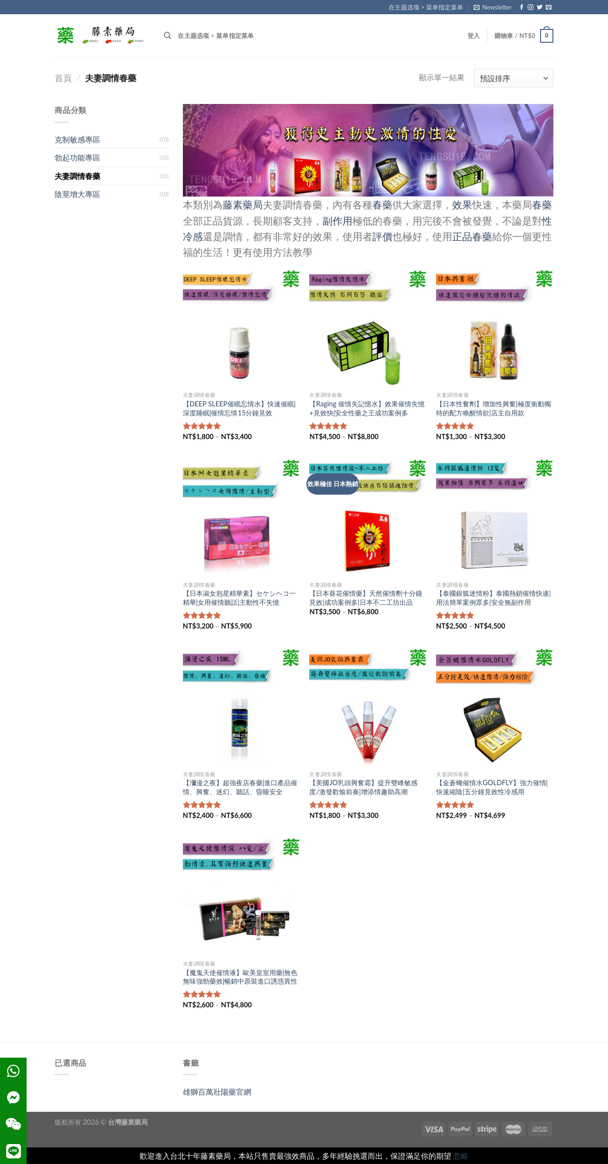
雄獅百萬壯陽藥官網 (217, 1091)
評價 (382, 236)
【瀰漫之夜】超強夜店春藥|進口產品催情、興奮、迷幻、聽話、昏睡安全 (240, 787)
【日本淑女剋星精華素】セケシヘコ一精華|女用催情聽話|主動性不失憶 (239, 597)
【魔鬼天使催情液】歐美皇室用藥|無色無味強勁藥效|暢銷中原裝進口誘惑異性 (240, 977)
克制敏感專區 (77, 139)
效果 (462, 204)
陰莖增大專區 (77, 193)
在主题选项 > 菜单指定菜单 (426, 7)
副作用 (337, 220)
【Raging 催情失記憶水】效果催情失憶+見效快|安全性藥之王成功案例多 (366, 408)
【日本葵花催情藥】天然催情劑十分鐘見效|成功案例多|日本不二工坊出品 (365, 597)
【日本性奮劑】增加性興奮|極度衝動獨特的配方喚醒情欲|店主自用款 (493, 408)
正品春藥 (472, 236)
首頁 (63, 78)
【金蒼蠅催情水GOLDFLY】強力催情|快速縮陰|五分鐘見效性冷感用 (492, 787)
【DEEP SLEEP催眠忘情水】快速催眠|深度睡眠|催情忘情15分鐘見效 (239, 408)
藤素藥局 (243, 204)
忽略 (460, 1155)
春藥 (382, 204)
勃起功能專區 (77, 157)
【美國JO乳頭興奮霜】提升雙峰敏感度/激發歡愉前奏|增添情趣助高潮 (363, 787)
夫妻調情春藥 (77, 175)
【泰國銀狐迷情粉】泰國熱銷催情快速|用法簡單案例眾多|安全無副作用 (493, 597)
